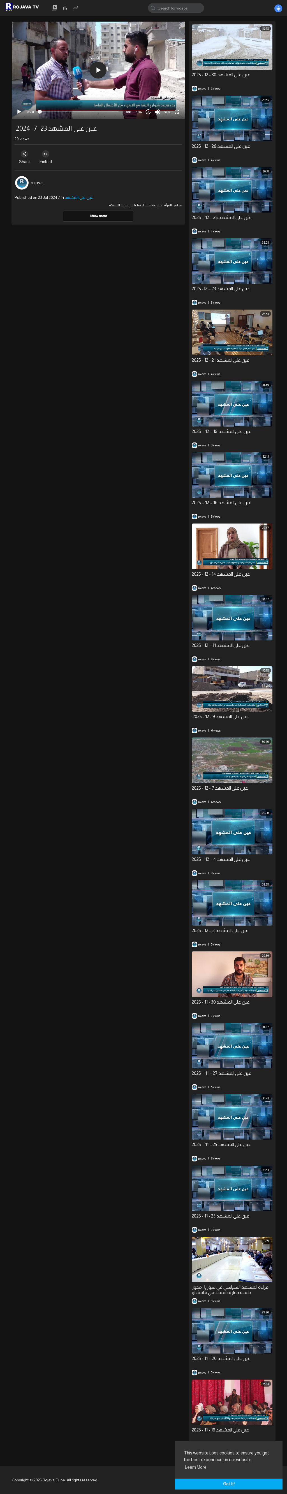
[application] (98, 70)
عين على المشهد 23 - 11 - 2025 (220, 1216)
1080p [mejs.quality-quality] (167, 112)
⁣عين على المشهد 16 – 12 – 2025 (221, 502)
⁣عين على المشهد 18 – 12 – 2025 (221, 431)
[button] (98, 70)
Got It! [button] (229, 1484)
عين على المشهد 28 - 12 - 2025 (221, 146)
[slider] (79, 111)
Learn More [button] (196, 1467)
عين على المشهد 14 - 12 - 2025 (221, 574)
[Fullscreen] (177, 112)
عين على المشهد (79, 197)
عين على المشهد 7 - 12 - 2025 (220, 788)
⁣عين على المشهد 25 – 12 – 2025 (222, 217)
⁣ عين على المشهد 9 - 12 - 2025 (220, 716)
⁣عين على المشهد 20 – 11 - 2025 (221, 1358)
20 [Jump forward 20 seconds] (148, 111)
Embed (47, 157)
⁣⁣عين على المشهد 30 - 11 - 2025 (221, 1002)
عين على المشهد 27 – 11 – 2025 (221, 1073)
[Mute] (158, 112)
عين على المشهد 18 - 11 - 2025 (220, 1430)
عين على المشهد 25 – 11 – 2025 (221, 1144)
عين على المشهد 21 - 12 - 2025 (220, 360)
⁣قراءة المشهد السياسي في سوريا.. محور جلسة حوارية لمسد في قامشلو (230, 1290)
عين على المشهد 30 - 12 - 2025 (221, 74)
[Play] (19, 112)
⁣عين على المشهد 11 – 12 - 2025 (221, 645)
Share (25, 157)
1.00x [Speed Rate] (139, 112)
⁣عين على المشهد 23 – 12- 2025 (221, 288)
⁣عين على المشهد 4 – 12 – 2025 (221, 859)
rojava (37, 182)
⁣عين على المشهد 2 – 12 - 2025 (220, 930)
